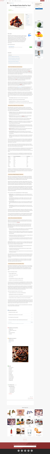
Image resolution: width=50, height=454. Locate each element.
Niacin (10, 128)
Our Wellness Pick (28, 24)
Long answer (28, 17)
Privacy (28, 453)
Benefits (27, 23)
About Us (22, 453)
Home (19, 453)
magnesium (23, 115)
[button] (20, 312)
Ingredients (28, 21)
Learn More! (10, 393)
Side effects (28, 20)
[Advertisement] (19, 403)
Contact (26, 453)
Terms (30, 453)
